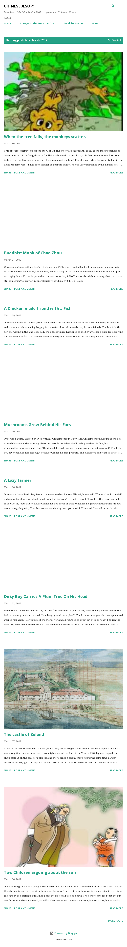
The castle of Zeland (24, 734)
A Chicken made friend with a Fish (38, 308)
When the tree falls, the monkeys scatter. (45, 136)
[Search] (113, 6)
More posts (115, 920)
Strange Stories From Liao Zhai (37, 23)
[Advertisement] (63, 213)
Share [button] (7, 172)
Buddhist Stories (73, 23)
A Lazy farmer (17, 480)
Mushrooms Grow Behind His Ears (37, 424)
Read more (116, 172)
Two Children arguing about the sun (40, 872)
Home (7, 23)
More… (96, 23)
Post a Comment (25, 172)
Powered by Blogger (63, 933)
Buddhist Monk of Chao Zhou (33, 252)
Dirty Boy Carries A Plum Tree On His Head (45, 596)
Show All (114, 40)
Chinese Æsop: (19, 6)
